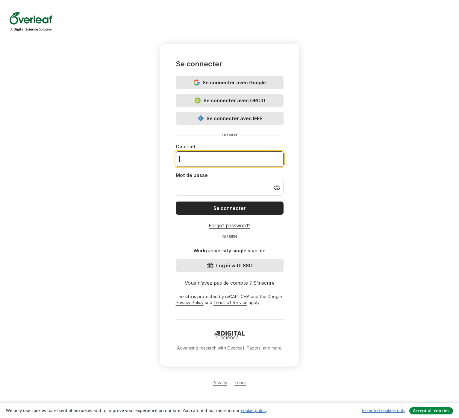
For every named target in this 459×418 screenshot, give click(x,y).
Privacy (220, 382)
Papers (253, 347)
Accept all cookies (431, 411)
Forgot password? (229, 225)
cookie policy (253, 410)
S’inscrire (264, 283)
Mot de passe (192, 175)
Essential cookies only (383, 410)
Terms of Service (230, 302)
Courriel (185, 146)
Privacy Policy (190, 302)
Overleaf (235, 347)
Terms (240, 382)
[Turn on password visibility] (277, 188)
